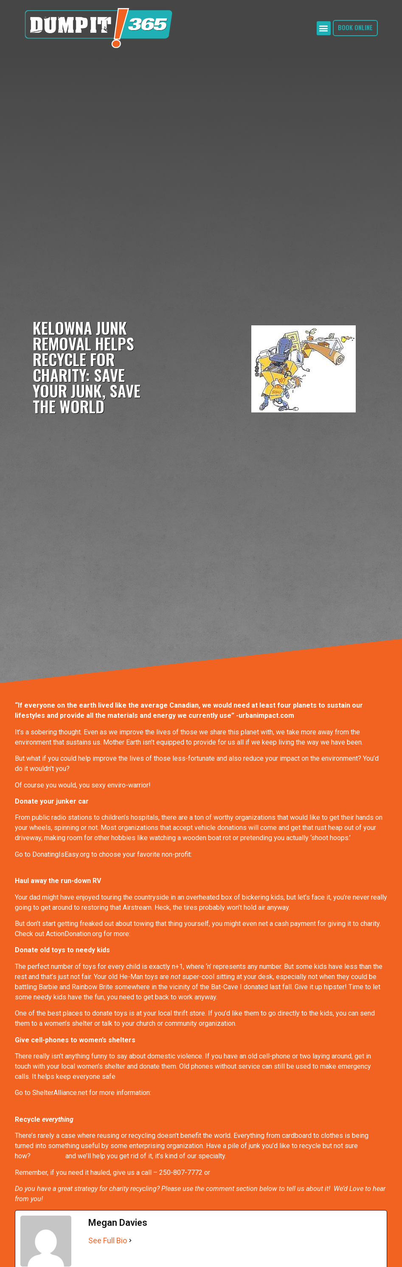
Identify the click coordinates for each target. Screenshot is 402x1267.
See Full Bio (107, 1240)
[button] (324, 28)
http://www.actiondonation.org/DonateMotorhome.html (210, 934)
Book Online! (231, 1172)
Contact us (48, 1156)
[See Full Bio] (130, 1240)
